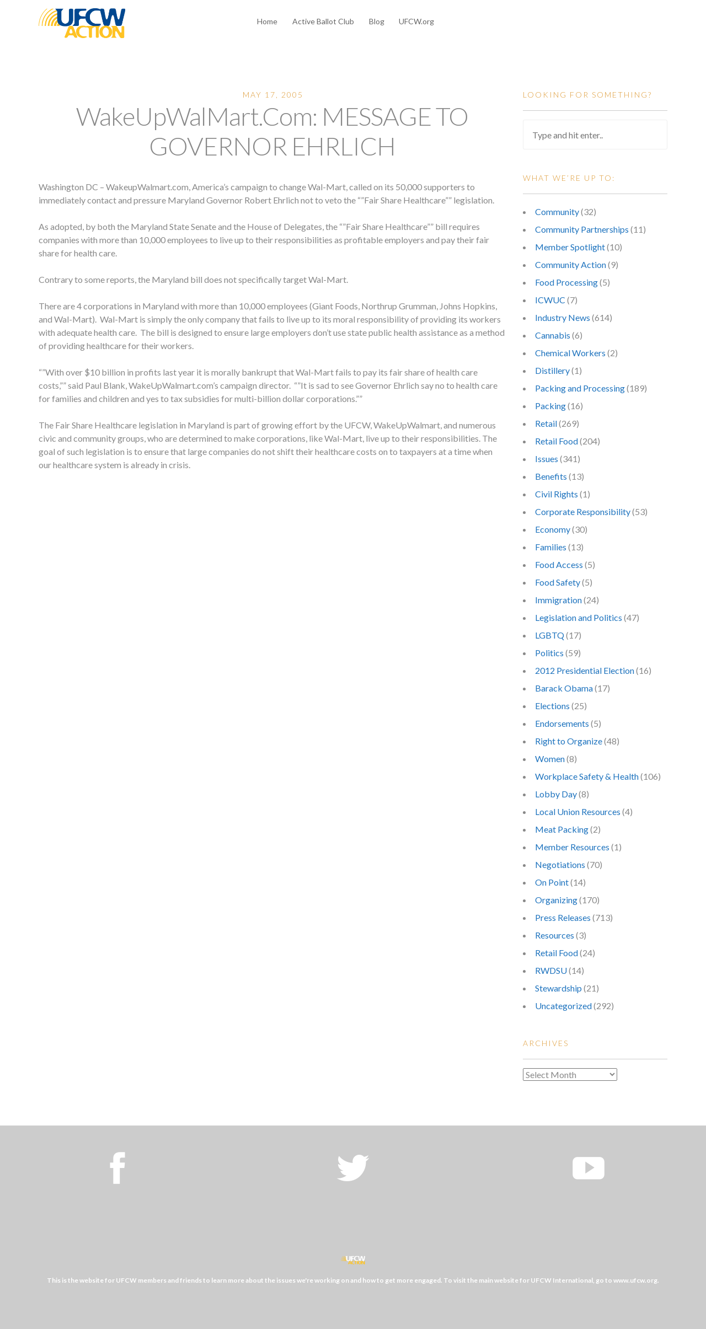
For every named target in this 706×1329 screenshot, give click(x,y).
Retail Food (556, 441)
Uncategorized (563, 1005)
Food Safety (557, 582)
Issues (546, 458)
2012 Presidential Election (584, 670)
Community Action (570, 264)
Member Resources (572, 847)
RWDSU (551, 970)
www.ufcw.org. (636, 1280)
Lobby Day (556, 794)
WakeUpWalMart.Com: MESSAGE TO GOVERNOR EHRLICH (272, 131)
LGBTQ (549, 635)
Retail (546, 423)
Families (550, 547)
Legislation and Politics (578, 617)
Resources (554, 935)
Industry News (562, 317)
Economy (552, 529)
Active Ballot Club (323, 21)
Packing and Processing (580, 388)
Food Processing (566, 282)
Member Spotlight (570, 247)
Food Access (559, 564)
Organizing (556, 899)
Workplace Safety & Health (587, 776)
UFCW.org (416, 21)
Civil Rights (556, 494)
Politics (549, 652)
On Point (552, 882)
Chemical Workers (570, 352)
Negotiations (560, 864)
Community (557, 211)
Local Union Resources (578, 811)
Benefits (551, 476)
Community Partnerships (582, 229)
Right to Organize (568, 741)
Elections (552, 705)
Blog (376, 21)
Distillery (552, 370)
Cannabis (552, 335)
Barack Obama (564, 688)
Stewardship (558, 988)
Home (267, 21)
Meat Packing (562, 829)
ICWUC (550, 299)
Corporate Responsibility (582, 511)
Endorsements (562, 723)
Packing (550, 405)
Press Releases (563, 917)
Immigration (558, 599)
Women (550, 758)
